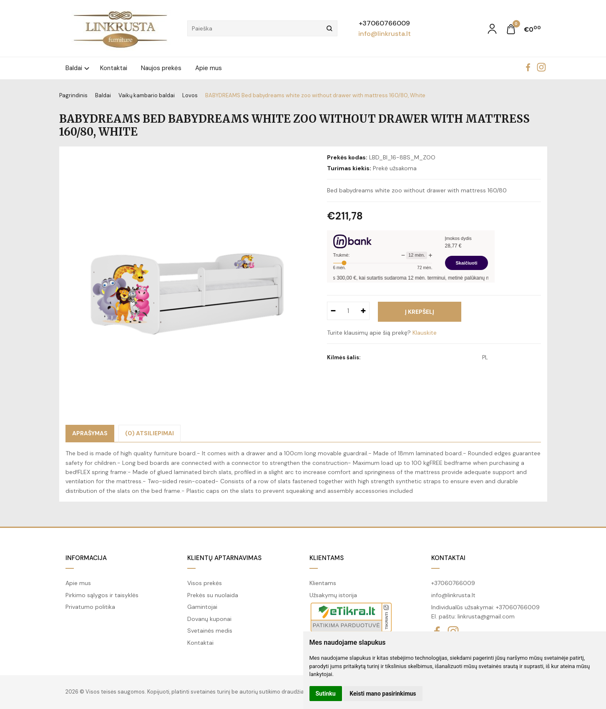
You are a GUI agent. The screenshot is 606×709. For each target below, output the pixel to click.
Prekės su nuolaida (212, 595)
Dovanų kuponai (209, 619)
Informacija (86, 558)
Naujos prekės (161, 68)
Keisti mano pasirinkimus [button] (383, 693)
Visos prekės (204, 583)
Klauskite (424, 332)
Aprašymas (90, 433)
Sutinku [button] (326, 693)
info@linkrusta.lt (384, 33)
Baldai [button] (73, 68)
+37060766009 (384, 23)
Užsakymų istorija (333, 595)
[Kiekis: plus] (363, 311)
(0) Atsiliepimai (149, 433)
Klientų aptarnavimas (224, 558)
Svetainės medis (209, 630)
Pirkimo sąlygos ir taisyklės (101, 595)
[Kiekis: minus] (333, 311)
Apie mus (208, 68)
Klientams (326, 558)
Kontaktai (113, 68)
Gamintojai (202, 607)
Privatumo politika (90, 607)
